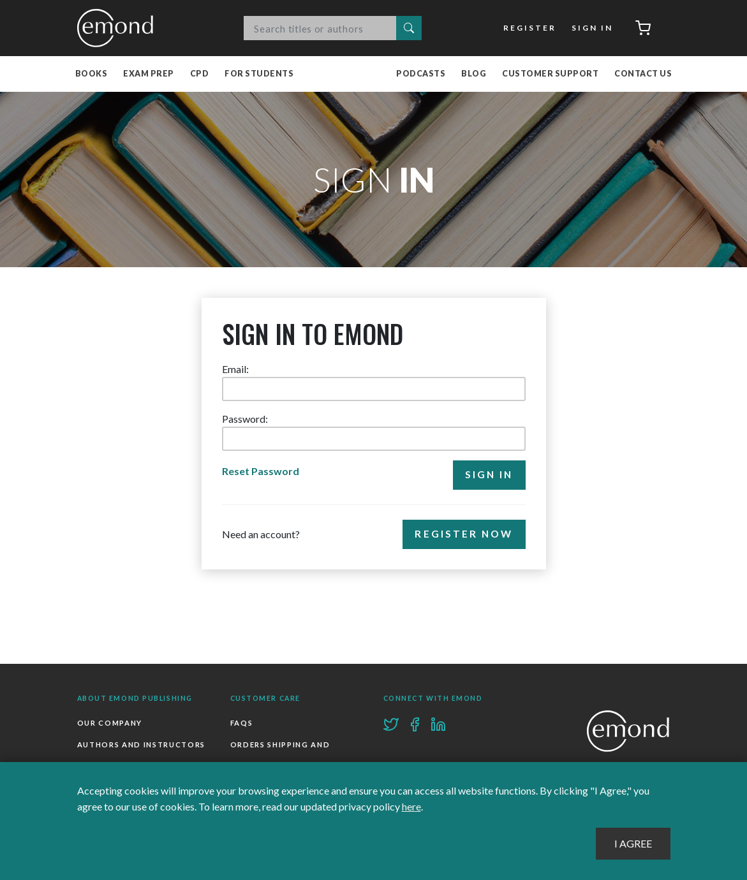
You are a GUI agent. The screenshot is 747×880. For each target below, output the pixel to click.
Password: (245, 419)
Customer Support (550, 73)
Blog (473, 73)
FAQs (241, 723)
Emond (118, 28)
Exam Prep (148, 73)
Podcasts (420, 73)
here (411, 806)
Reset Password (260, 471)
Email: (235, 369)
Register (529, 28)
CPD (199, 73)
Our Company (109, 723)
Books (91, 73)
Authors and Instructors (141, 744)
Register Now (464, 533)
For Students (259, 73)
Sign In (592, 28)
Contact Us (643, 73)
